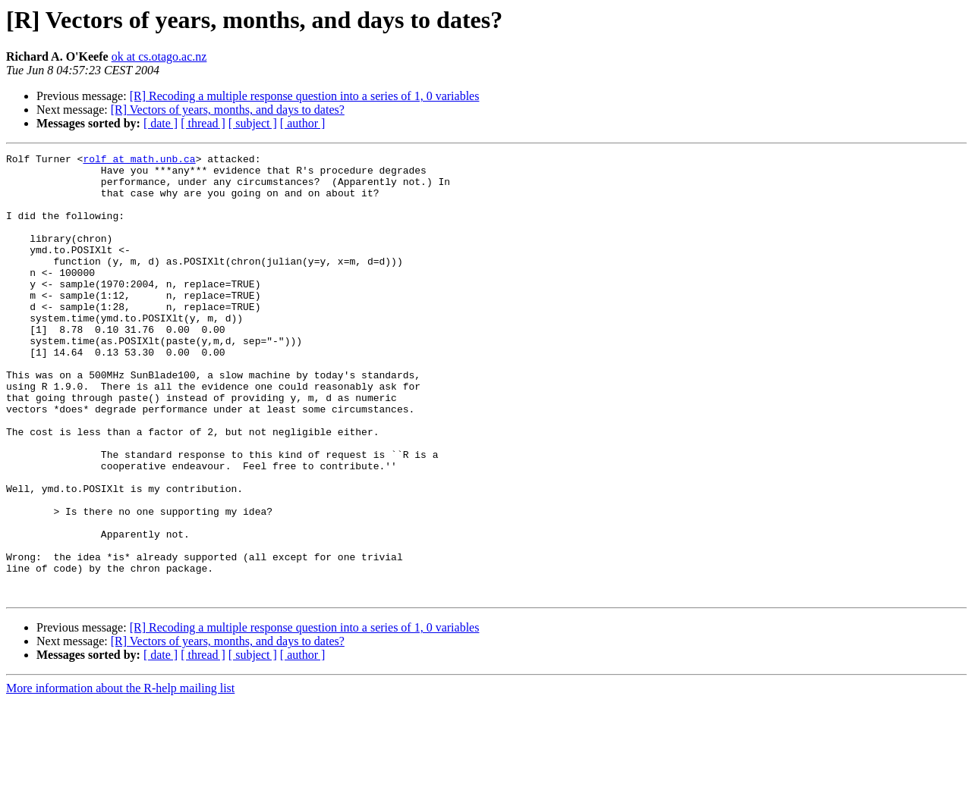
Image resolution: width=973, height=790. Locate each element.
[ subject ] (252, 123)
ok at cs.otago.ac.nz (159, 56)
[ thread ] (203, 123)
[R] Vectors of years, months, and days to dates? (228, 109)
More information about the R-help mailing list (120, 776)
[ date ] (160, 123)
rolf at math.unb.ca (139, 161)
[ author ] (303, 123)
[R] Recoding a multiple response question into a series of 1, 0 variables (305, 95)
